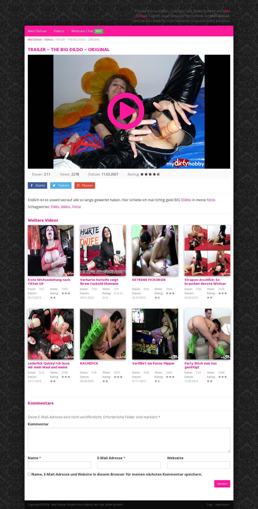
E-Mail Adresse (110, 458)
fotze (211, 200)
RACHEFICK (89, 363)
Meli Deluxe (37, 31)
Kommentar (38, 424)
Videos (59, 31)
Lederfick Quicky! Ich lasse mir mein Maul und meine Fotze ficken (49, 367)
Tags (210, 504)
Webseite (175, 458)
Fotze (76, 206)
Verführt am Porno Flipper (153, 363)
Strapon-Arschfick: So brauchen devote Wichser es (205, 284)
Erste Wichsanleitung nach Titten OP (49, 282)
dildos (65, 206)
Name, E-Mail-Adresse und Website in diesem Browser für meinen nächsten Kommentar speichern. (116, 474)
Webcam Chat (87, 31)
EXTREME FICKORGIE (149, 280)
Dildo (55, 206)
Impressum (222, 504)
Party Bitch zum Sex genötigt (201, 365)
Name (33, 458)
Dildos (186, 200)
